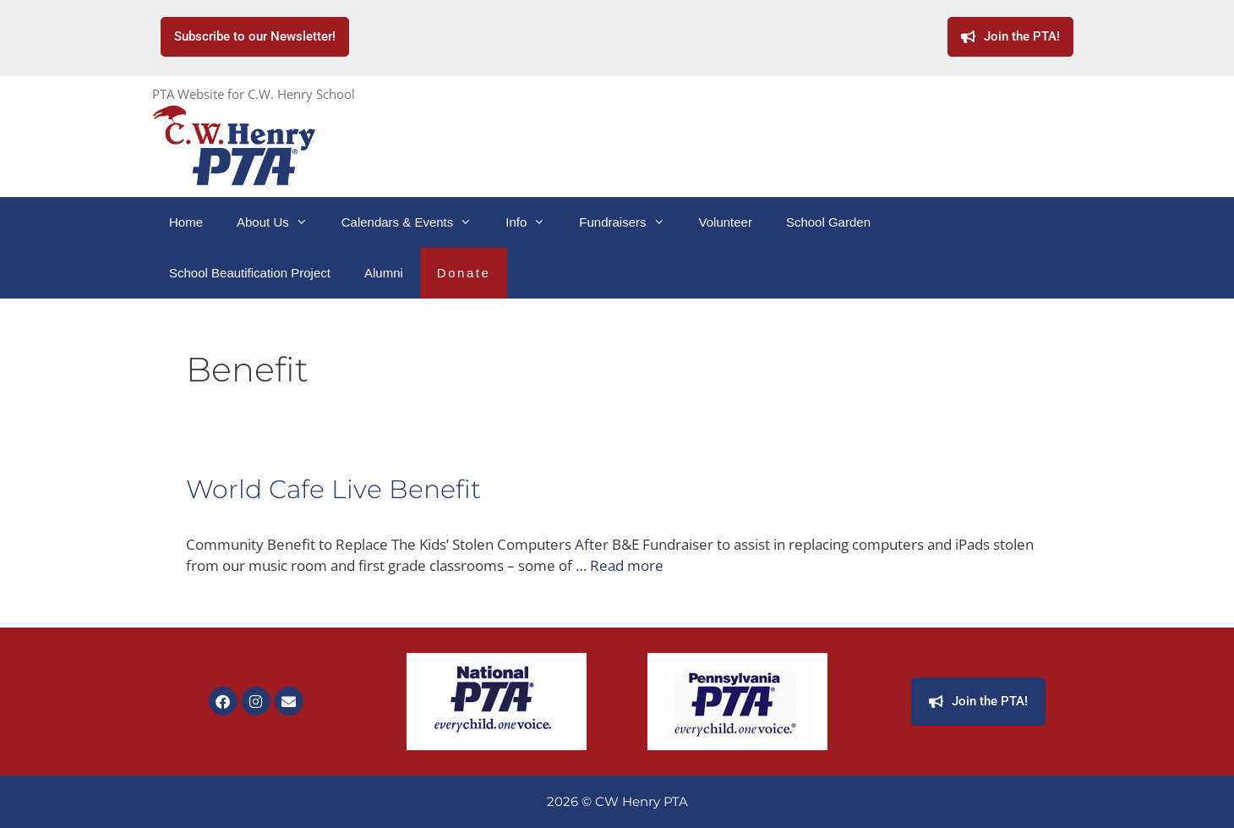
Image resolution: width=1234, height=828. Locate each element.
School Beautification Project (249, 273)
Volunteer (725, 222)
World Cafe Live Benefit (333, 489)
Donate (464, 273)
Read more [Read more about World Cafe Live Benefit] (626, 565)
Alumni (383, 273)
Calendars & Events (415, 222)
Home (186, 222)
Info (533, 222)
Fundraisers (630, 222)
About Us (281, 222)
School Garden (828, 222)
